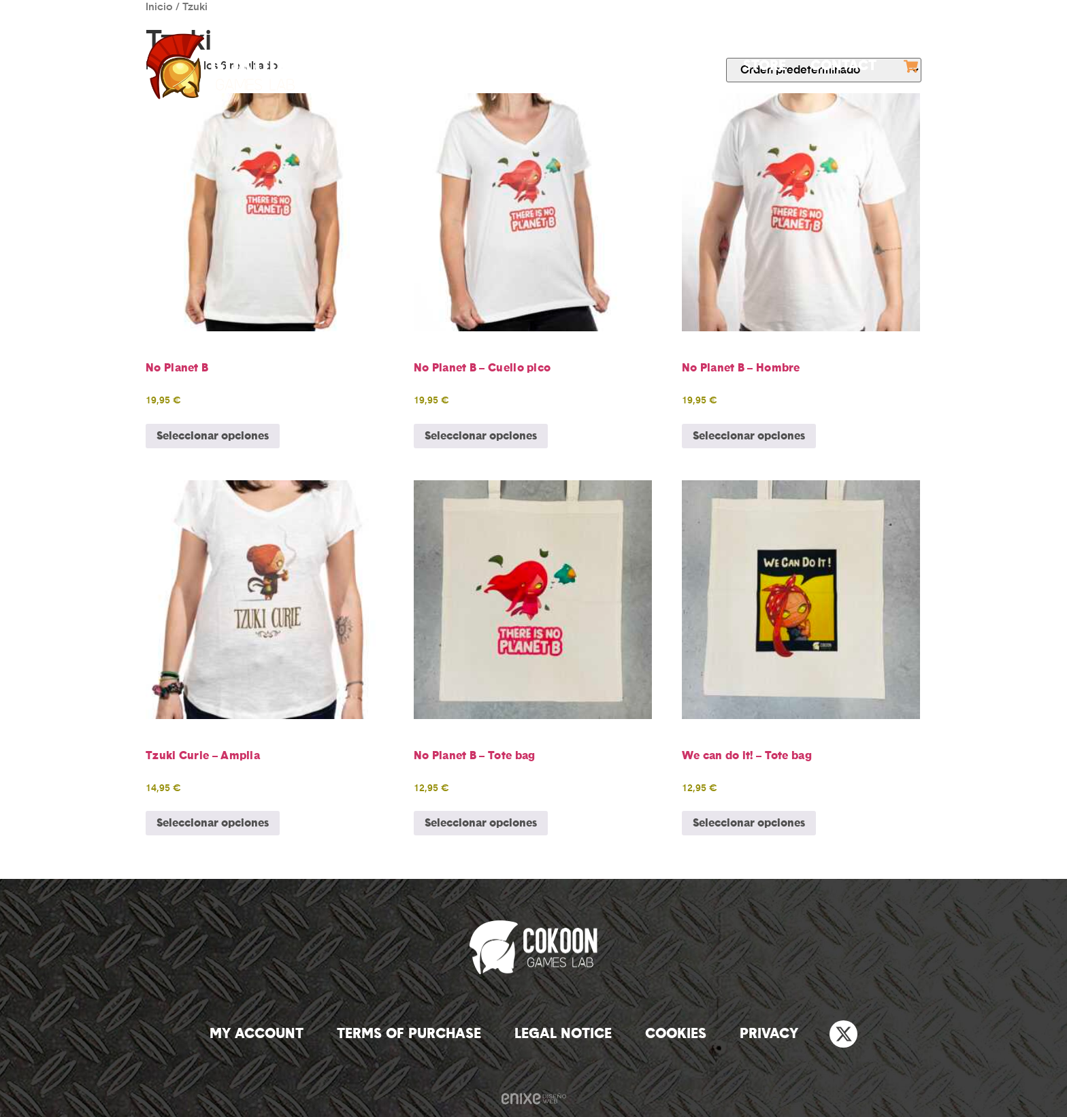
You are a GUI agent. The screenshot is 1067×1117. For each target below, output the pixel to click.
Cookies (675, 1034)
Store (764, 66)
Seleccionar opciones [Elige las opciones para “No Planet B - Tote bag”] (481, 823)
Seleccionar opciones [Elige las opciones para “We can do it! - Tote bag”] (749, 823)
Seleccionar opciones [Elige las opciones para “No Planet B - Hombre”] (749, 436)
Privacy (769, 1034)
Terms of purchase (409, 1034)
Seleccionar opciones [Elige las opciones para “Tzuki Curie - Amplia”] (213, 823)
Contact (843, 66)
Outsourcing (668, 66)
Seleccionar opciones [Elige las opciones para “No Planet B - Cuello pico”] (481, 436)
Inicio (159, 7)
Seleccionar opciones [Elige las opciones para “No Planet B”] (213, 436)
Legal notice (563, 1034)
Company (464, 66)
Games (558, 66)
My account (256, 1034)
